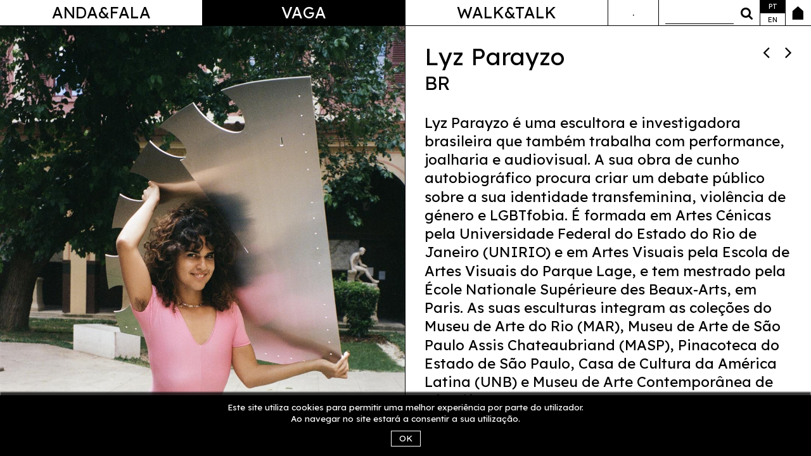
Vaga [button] (303, 12)
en (772, 19)
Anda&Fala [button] (101, 12)
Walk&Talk (506, 12)
